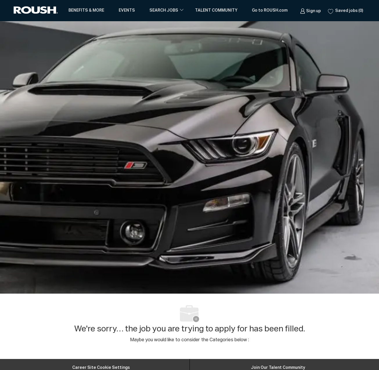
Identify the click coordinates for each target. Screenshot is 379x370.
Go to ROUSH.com (270, 10)
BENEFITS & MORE (86, 10)
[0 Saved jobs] (345, 10)
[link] (310, 10)
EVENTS (127, 10)
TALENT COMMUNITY (216, 10)
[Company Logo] (36, 10)
